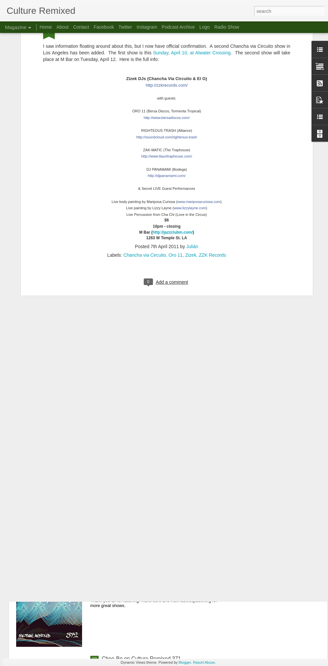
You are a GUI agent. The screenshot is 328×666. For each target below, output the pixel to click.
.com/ (166, 88)
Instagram (146, 27)
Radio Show (226, 27)
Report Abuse (204, 662)
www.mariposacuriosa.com (199, 133)
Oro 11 (175, 186)
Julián (192, 178)
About (62, 27)
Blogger (185, 662)
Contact (81, 27)
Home (46, 27)
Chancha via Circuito (144, 186)
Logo (204, 27)
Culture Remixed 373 (126, 509)
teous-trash (166, 68)
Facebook (104, 27)
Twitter (125, 27)
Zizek (190, 186)
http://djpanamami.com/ (166, 107)
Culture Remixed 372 (126, 584)
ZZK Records (212, 186)
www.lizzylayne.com (190, 139)
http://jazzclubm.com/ (173, 163)
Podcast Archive (178, 27)
